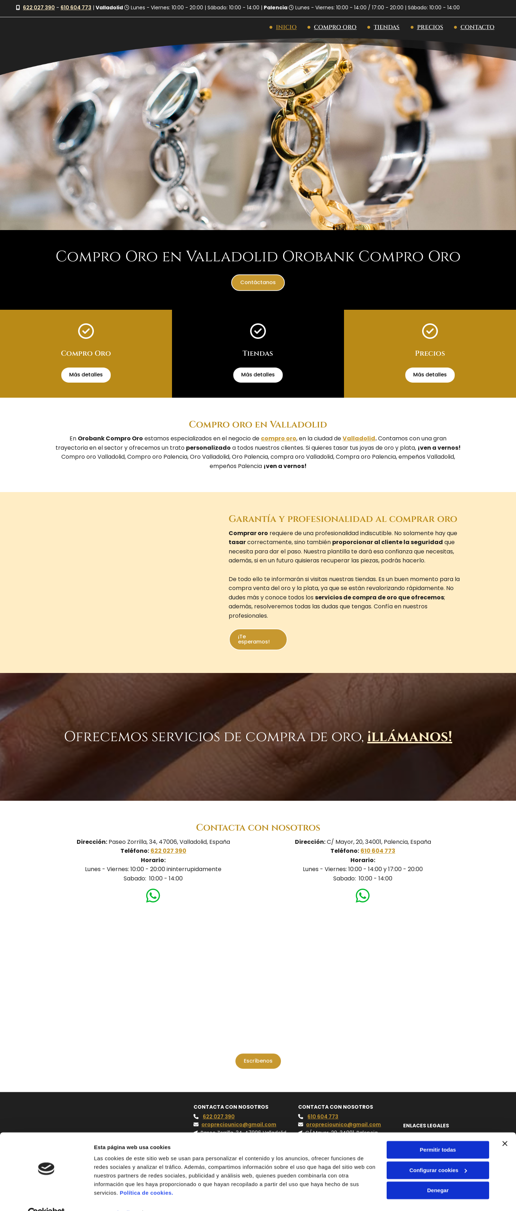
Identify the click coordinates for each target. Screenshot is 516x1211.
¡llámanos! (409, 736)
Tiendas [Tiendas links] (384, 27)
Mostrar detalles (115, 1197)
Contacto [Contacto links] (474, 27)
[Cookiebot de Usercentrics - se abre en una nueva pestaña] (46, 1197)
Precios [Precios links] (427, 27)
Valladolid (359, 438)
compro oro (278, 438)
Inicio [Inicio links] (283, 27)
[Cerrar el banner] (504, 1127)
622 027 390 (39, 7)
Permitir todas (438, 1134)
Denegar (438, 1175)
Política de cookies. (146, 1177)
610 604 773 (76, 7)
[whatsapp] (153, 897)
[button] (257, 282)
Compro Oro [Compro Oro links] (332, 27)
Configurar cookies (438, 1154)
